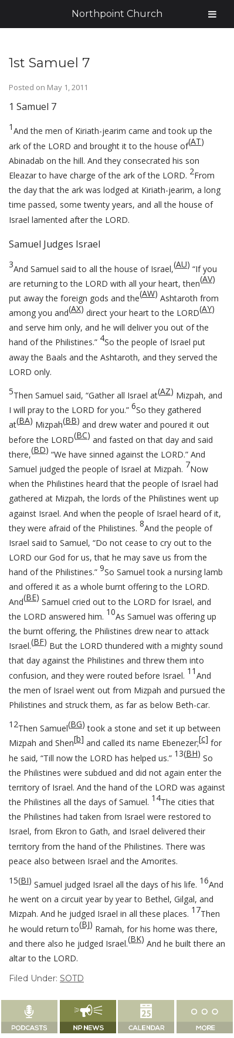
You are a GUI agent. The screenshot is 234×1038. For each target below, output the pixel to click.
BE (31, 597)
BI (25, 880)
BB (71, 420)
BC (81, 435)
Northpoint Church (117, 13)
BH (192, 753)
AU (181, 264)
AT (196, 141)
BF (38, 641)
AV (207, 278)
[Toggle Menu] (212, 14)
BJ (86, 924)
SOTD (72, 978)
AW (148, 293)
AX (76, 308)
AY (207, 308)
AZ (165, 391)
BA (24, 420)
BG (76, 724)
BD (39, 449)
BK (135, 938)
